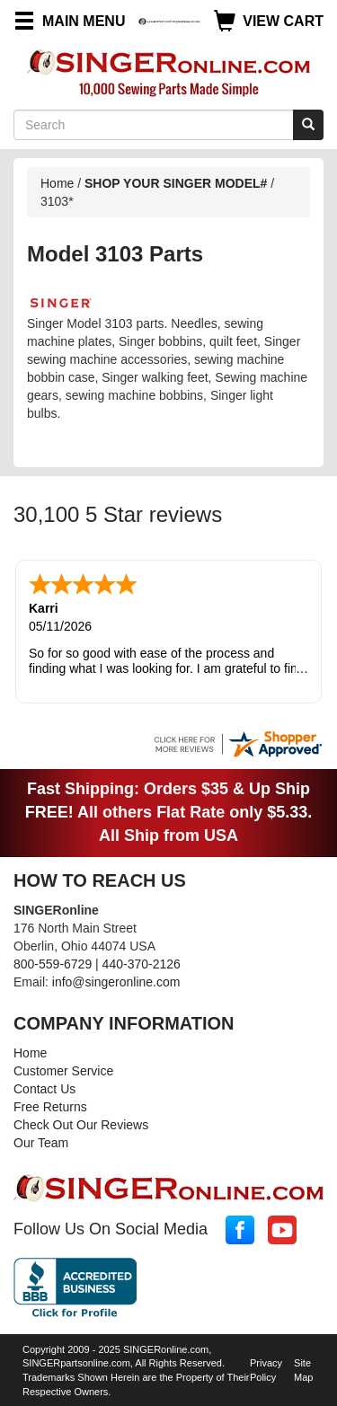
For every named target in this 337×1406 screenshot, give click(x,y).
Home (57, 183)
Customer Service (63, 1069)
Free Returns (50, 1105)
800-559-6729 (52, 962)
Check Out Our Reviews (80, 1123)
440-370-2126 (141, 962)
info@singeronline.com (116, 980)
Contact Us (44, 1087)
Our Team (40, 1141)
